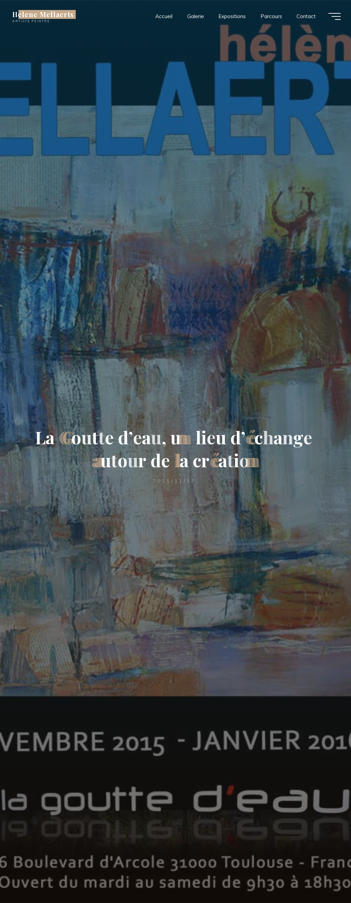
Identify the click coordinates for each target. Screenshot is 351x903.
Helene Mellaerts (43, 14)
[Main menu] (334, 16)
